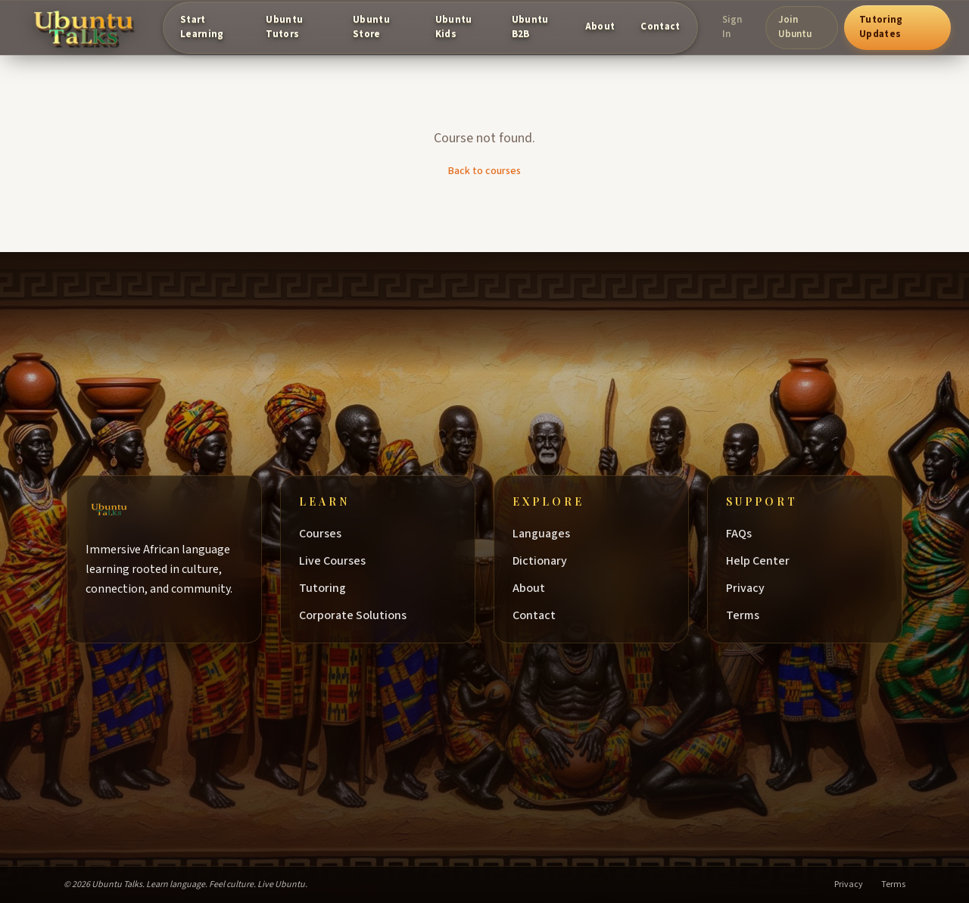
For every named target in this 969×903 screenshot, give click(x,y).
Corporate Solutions (360, 615)
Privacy (753, 588)
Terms (750, 615)
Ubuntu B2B (530, 27)
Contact (660, 26)
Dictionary (547, 561)
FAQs (746, 534)
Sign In (732, 27)
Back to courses (484, 171)
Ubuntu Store (371, 27)
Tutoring (330, 588)
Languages (549, 534)
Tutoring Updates (881, 27)
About (600, 26)
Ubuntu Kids (453, 27)
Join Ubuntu (795, 27)
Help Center (765, 561)
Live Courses (340, 561)
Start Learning (202, 27)
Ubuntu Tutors (284, 27)
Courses (328, 534)
